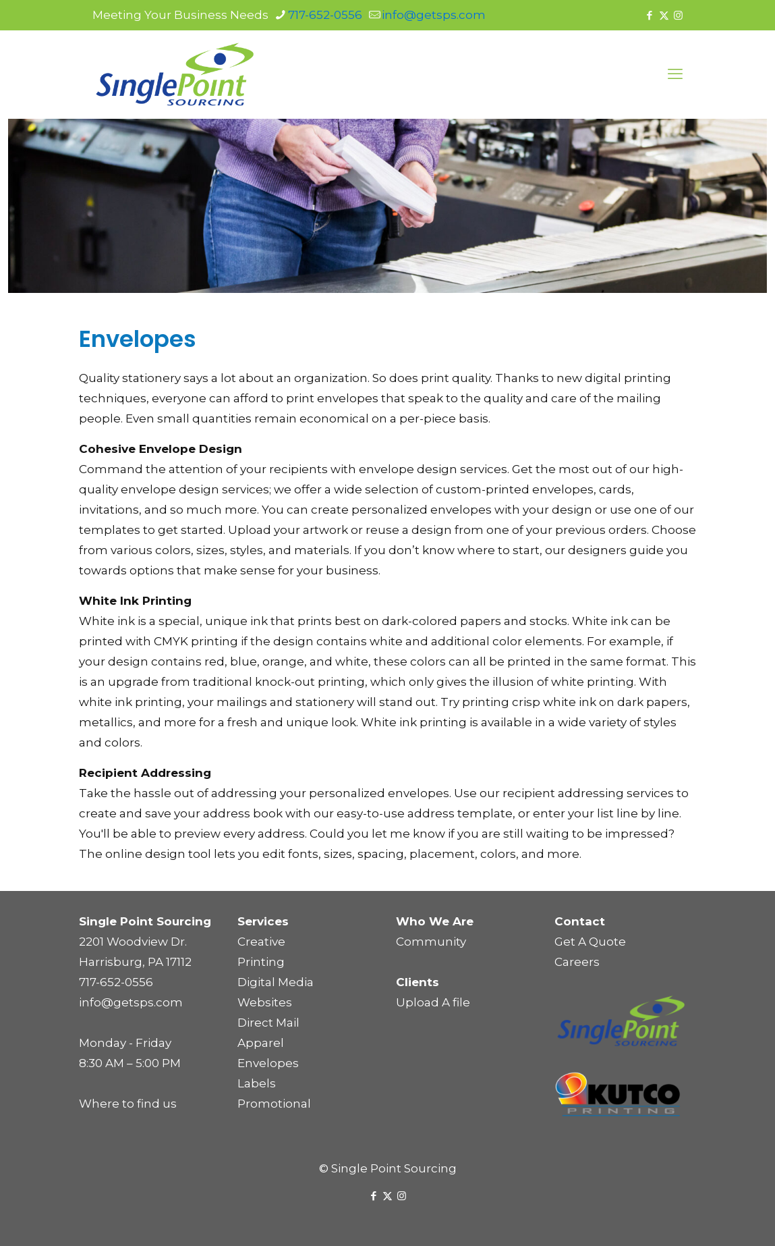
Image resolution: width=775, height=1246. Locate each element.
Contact (579, 921)
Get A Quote (590, 941)
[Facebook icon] (650, 15)
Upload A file (433, 1002)
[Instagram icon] (678, 15)
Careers (577, 962)
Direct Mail (268, 1022)
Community (431, 941)
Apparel (260, 1043)
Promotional (274, 1103)
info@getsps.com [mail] (434, 15)
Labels (256, 1083)
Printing (261, 962)
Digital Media (275, 982)
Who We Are (434, 921)
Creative (261, 941)
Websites (264, 1002)
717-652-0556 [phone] (325, 15)
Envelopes (268, 1063)
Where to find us (128, 1103)
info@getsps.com (131, 1002)
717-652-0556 (116, 982)
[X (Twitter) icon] (664, 15)
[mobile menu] (675, 74)
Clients (417, 982)
